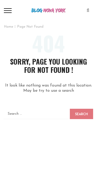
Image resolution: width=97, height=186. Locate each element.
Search (81, 114)
